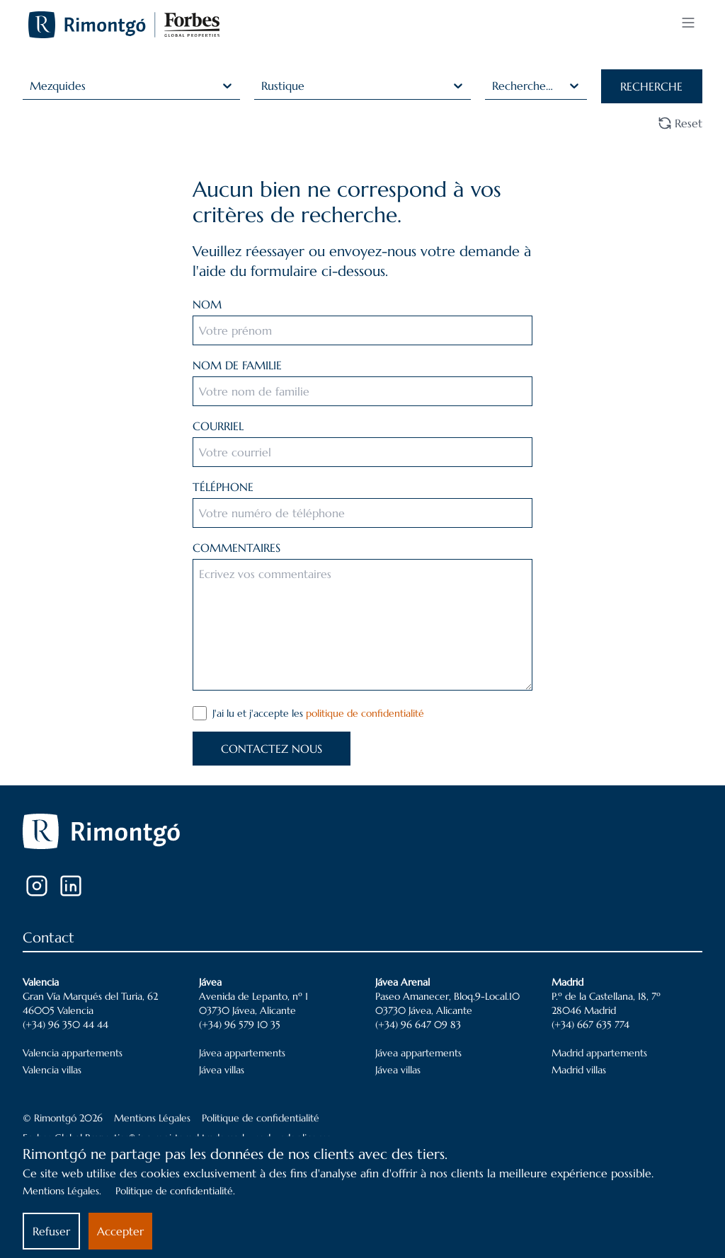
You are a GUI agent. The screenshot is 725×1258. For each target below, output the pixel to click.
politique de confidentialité (365, 713)
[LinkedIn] (71, 886)
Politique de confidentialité (260, 1118)
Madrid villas (579, 1069)
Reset (680, 123)
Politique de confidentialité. (175, 1190)
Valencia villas (52, 1069)
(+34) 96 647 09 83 (418, 1024)
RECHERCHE (651, 86)
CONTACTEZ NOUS (271, 748)
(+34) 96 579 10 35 (239, 1024)
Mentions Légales (152, 1118)
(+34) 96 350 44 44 (65, 1024)
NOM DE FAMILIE (237, 365)
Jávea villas (221, 1069)
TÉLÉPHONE (223, 487)
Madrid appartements (599, 1052)
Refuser (51, 1231)
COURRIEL (218, 426)
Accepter (120, 1231)
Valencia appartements (72, 1052)
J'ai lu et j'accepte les (318, 713)
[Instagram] (37, 886)
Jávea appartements (242, 1052)
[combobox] (31, 85)
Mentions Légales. (62, 1190)
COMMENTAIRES (236, 548)
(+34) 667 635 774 (590, 1024)
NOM (207, 304)
